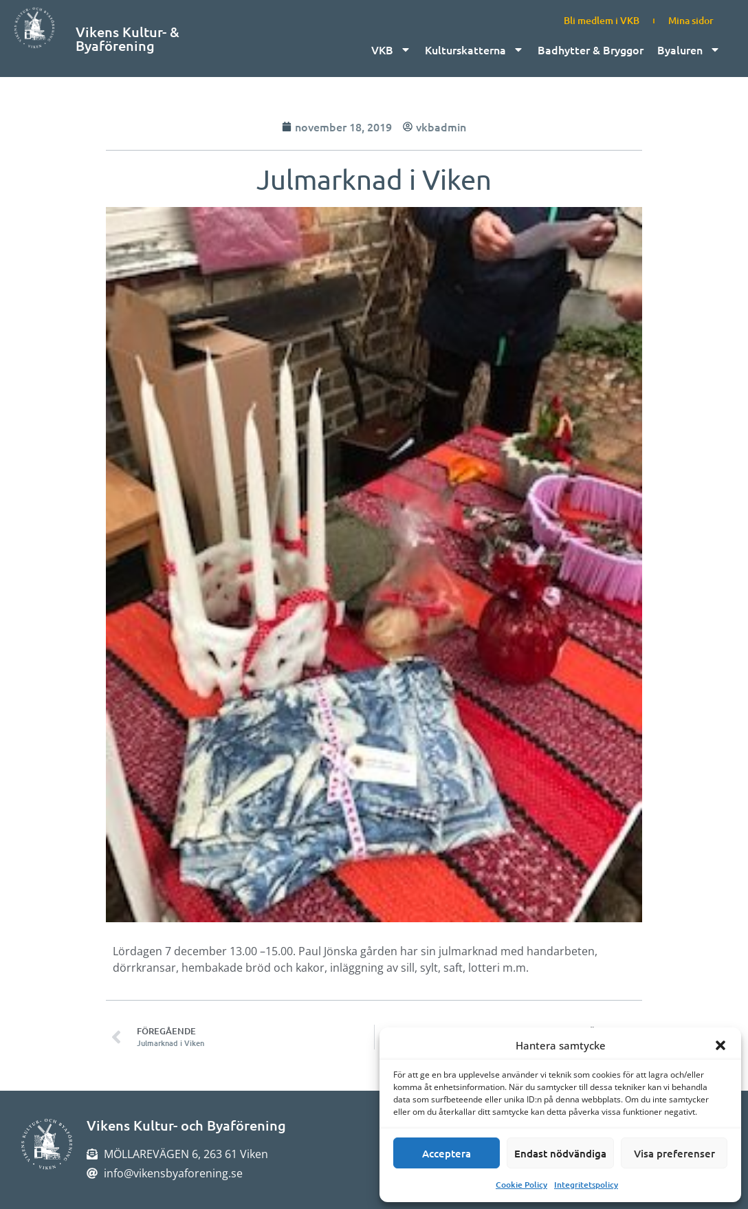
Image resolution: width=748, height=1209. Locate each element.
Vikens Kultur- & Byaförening (127, 38)
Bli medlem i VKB (601, 20)
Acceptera (446, 1153)
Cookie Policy (521, 1184)
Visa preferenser (674, 1153)
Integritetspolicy (586, 1184)
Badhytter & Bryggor (591, 49)
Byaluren (688, 49)
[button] (720, 1045)
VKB (391, 49)
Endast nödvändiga (560, 1153)
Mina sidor (691, 20)
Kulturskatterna (474, 49)
